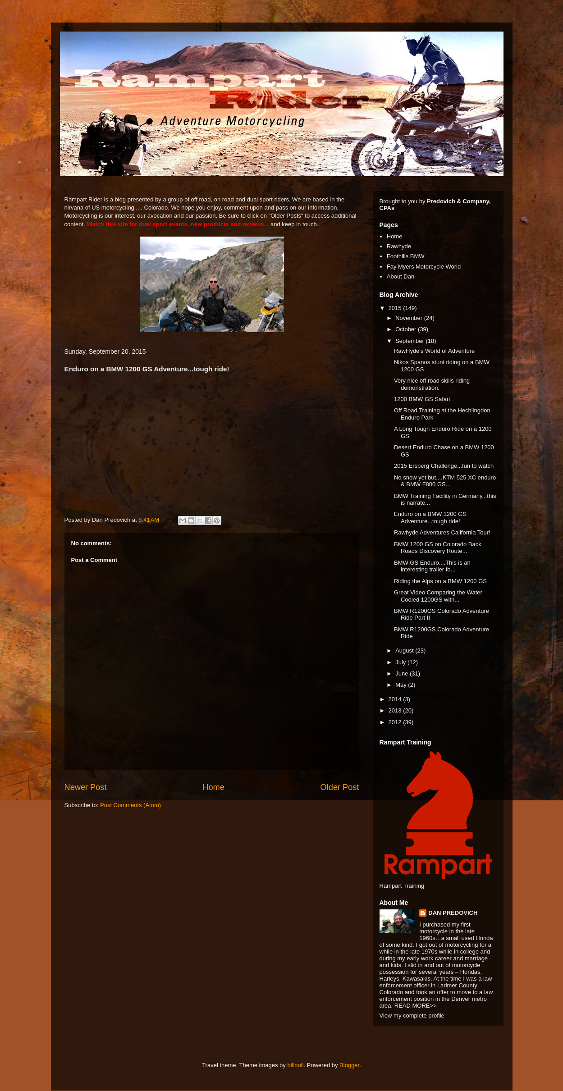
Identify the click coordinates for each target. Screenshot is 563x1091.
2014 (396, 699)
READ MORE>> (415, 1005)
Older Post (339, 787)
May (401, 684)
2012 (396, 722)
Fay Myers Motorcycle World (424, 266)
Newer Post (85, 787)
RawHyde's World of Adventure (434, 350)
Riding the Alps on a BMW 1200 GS (440, 581)
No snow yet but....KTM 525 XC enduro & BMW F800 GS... (445, 481)
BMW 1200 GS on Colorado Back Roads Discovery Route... (437, 548)
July (401, 662)
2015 (396, 308)
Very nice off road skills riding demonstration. (432, 384)
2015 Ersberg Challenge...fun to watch (444, 465)
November (409, 318)
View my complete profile (412, 1015)
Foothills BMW (406, 256)
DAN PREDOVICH (452, 912)
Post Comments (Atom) (130, 805)
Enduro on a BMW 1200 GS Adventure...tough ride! (430, 518)
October (406, 329)
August (405, 650)
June (402, 673)
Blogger (349, 1065)
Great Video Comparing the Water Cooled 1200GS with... (438, 596)
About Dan (400, 276)
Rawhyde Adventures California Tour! (442, 532)
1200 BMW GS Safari (422, 399)
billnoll (295, 1065)
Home (213, 787)
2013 (396, 710)
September (410, 341)
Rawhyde (399, 246)
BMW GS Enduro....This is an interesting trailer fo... (432, 566)
